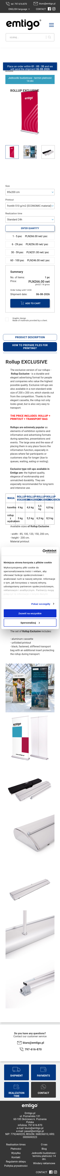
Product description (30, 337)
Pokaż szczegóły (40, 603)
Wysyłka (16, 1153)
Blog (44, 1148)
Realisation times (16, 1144)
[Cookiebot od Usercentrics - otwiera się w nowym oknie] (42, 551)
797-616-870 (33, 1049)
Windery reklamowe (44, 1163)
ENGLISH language (18, 9)
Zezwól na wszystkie (30, 613)
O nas (44, 1144)
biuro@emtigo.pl (47, 3)
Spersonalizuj (30, 622)
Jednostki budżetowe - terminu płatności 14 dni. (44, 1156)
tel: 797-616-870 (19, 4)
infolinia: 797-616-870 (30, 1125)
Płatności (16, 1148)
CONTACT (41, 9)
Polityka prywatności (16, 1165)
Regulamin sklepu (16, 1161)
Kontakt (16, 1157)
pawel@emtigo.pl (34, 1131)
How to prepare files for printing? (30, 347)
